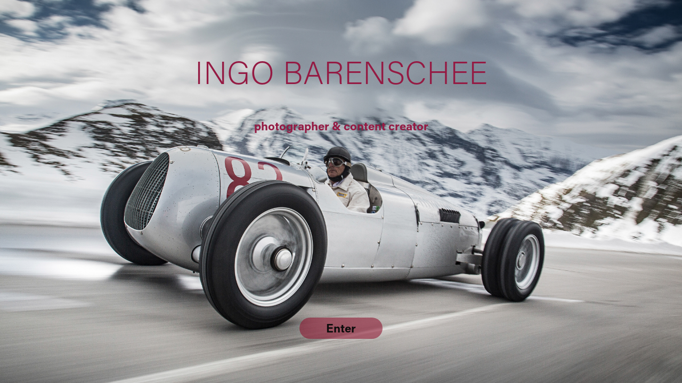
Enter (341, 328)
